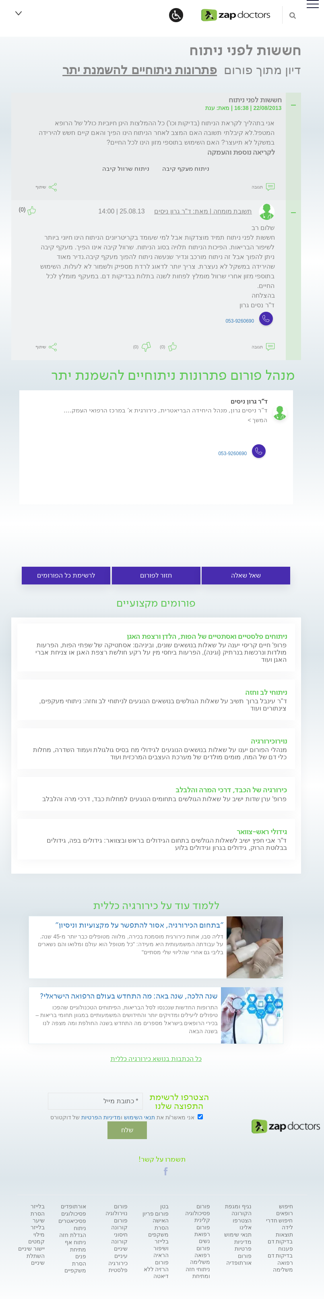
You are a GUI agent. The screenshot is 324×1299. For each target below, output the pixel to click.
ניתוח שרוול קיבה (125, 168)
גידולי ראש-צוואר (262, 832)
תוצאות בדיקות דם (280, 1237)
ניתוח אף (75, 1241)
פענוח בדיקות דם (280, 1251)
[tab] (158, 100)
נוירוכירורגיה (269, 741)
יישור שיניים (31, 1248)
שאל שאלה (246, 575)
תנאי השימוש (139, 1117)
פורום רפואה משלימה (200, 1254)
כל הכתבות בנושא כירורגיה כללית (156, 1058)
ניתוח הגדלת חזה (72, 1230)
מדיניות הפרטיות (101, 1117)
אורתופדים (73, 1205)
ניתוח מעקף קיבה (185, 168)
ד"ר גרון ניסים (249, 401)
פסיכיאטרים (72, 1220)
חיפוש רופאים (284, 1209)
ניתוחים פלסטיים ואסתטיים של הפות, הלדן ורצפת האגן (207, 636)
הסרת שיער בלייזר (38, 1220)
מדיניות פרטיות (243, 1244)
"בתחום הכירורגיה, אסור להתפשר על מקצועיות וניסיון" (139, 925)
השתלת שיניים (36, 1258)
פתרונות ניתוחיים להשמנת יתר (139, 70)
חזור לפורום (156, 575)
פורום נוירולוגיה (116, 1209)
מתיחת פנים (78, 1252)
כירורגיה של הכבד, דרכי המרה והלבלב (231, 790)
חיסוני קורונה (119, 1237)
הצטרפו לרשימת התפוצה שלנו (179, 1101)
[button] (166, 1170)
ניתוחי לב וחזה (266, 692)
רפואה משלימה (283, 1265)
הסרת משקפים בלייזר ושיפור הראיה (158, 1241)
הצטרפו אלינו (242, 1223)
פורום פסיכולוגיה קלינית (197, 1212)
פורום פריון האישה (155, 1216)
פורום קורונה (119, 1223)
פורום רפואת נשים (202, 1233)
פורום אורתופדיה (239, 1258)
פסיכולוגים (73, 1213)
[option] (156, 454)
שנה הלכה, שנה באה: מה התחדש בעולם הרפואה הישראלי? (129, 996)
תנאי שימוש (238, 1234)
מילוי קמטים (36, 1237)
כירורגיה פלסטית (118, 1265)
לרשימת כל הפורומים (66, 575)
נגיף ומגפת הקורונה (238, 1209)
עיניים (121, 1255)
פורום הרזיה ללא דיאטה (156, 1268)
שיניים (121, 1248)
